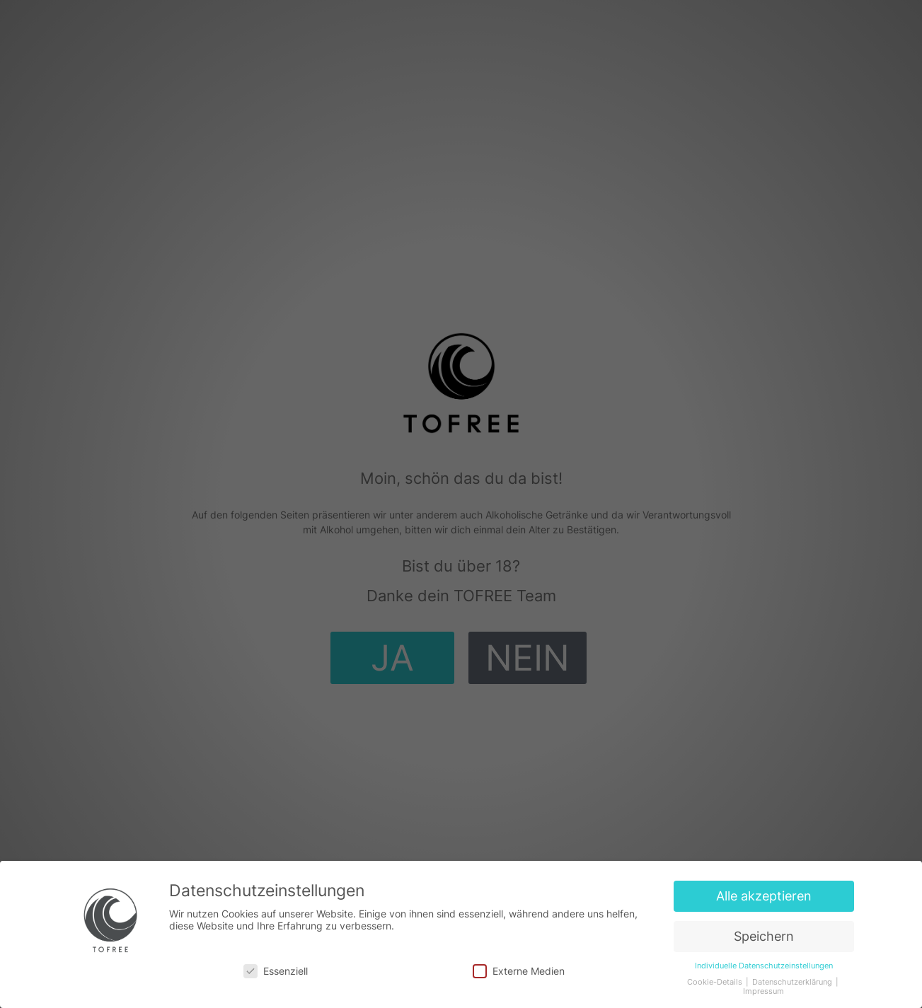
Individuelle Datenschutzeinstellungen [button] (764, 966)
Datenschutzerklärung (793, 982)
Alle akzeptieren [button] (764, 895)
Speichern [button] (764, 936)
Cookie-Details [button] (715, 982)
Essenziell (275, 971)
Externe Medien (519, 971)
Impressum (763, 991)
